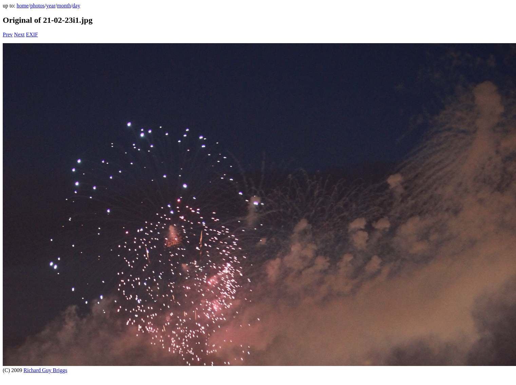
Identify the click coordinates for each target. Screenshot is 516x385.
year (51, 5)
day (76, 5)
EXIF (32, 34)
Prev (8, 34)
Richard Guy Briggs (45, 370)
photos (37, 5)
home (23, 5)
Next (19, 34)
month (64, 5)
